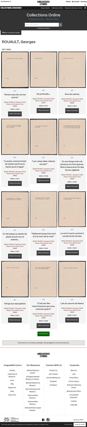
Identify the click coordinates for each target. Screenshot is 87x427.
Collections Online (57, 8)
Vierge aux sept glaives (15, 303)
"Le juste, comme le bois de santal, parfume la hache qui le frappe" (15, 164)
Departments (45, 8)
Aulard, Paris (19, 104)
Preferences (68, 424)
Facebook (53, 381)
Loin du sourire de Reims (72, 303)
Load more (43, 334)
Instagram (53, 385)
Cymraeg (83, 1)
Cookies (74, 401)
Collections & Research (11, 8)
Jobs (73, 374)
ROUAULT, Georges (15, 102)
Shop (12, 391)
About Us (74, 370)
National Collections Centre (73, 8)
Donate (68, 1)
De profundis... (43, 94)
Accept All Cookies (80, 424)
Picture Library (74, 381)
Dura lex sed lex (72, 94)
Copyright (73, 405)
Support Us (12, 387)
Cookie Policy (44, 424)
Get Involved (53, 374)
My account (75, 1)
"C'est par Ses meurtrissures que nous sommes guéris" (43, 306)
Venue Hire (12, 395)
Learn (12, 380)
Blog (12, 384)
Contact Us (53, 370)
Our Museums (6, 1)
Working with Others (74, 391)
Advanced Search (43, 28)
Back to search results (11, 32)
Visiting (12, 370)
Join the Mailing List (53, 377)
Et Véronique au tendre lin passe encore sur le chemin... (15, 237)
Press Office (73, 377)
